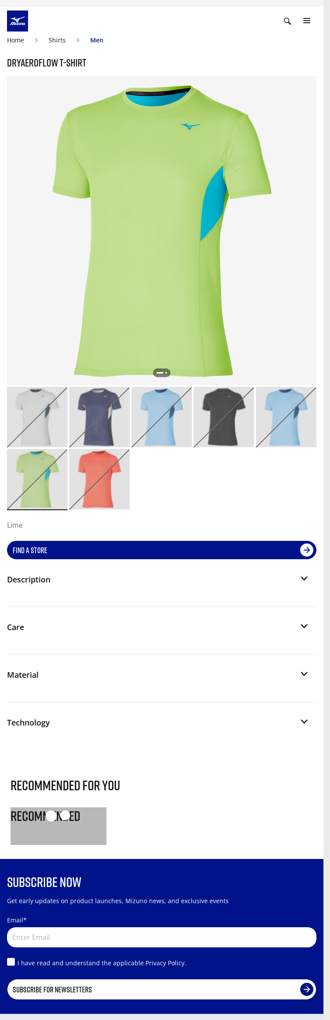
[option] (37, 417)
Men (96, 40)
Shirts (57, 40)
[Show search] (287, 21)
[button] (158, 582)
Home (15, 40)
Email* (17, 920)
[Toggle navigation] (307, 21)
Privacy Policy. (165, 963)
